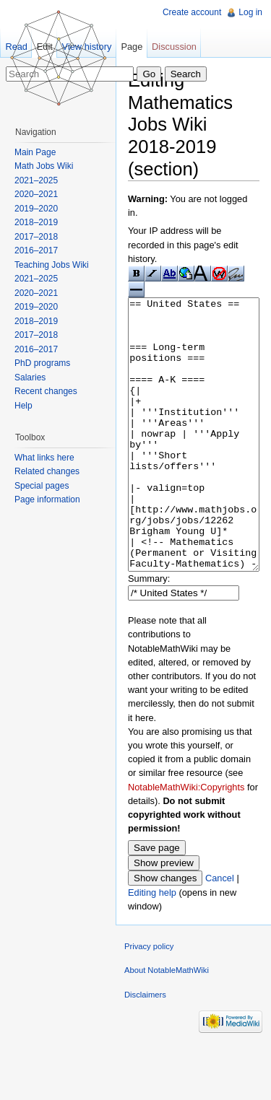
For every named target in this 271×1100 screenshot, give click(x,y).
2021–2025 (36, 180)
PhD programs (42, 363)
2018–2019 (36, 222)
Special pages (41, 486)
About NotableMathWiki (166, 1024)
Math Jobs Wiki (43, 166)
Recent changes (45, 391)
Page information (47, 499)
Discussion (174, 46)
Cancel (219, 932)
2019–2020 (36, 209)
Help (23, 406)
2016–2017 (36, 250)
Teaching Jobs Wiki (51, 265)
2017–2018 (36, 237)
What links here (44, 458)
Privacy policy (148, 1000)
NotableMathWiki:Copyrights (186, 841)
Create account (192, 12)
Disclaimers (145, 1048)
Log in (250, 12)
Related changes (46, 471)
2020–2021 (36, 194)
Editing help (152, 946)
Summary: (149, 632)
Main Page (35, 152)
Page (131, 46)
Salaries (30, 377)
